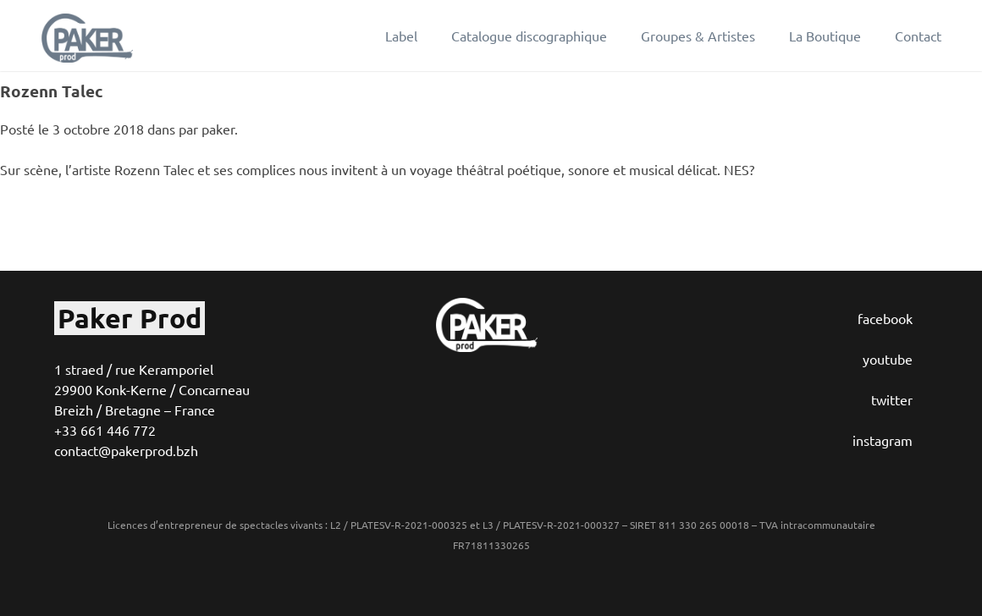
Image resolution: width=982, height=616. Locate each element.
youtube (888, 358)
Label (401, 35)
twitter (892, 399)
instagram (882, 440)
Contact (918, 35)
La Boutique (825, 35)
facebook (885, 318)
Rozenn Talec (51, 91)
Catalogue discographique (529, 35)
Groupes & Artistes (698, 35)
